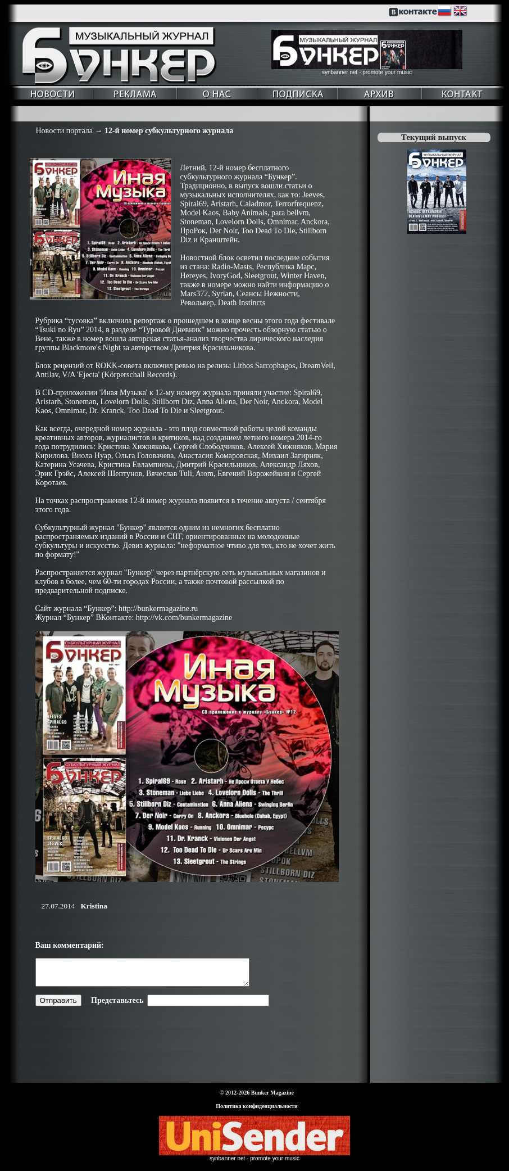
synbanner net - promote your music (367, 72)
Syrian (222, 294)
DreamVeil (316, 365)
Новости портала (64, 130)
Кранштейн (218, 240)
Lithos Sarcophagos (264, 365)
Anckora (314, 222)
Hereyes (193, 276)
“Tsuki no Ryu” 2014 (68, 329)
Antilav (46, 374)
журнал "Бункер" (117, 527)
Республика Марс (285, 267)
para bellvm (289, 213)
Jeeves (312, 195)
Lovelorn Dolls (239, 222)
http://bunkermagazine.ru (158, 608)
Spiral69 (193, 204)
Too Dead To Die (268, 231)
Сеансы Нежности (267, 294)
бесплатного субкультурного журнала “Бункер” (238, 172)
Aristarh (223, 204)
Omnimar (282, 222)
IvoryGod (225, 276)
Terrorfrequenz (297, 204)
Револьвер (197, 303)
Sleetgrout (260, 276)
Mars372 (194, 294)
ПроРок (193, 231)
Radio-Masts (232, 267)
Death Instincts (241, 303)
